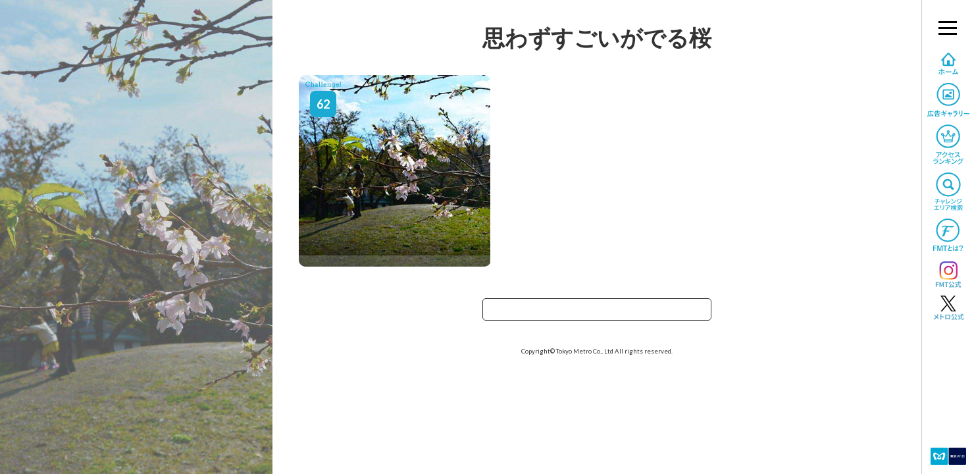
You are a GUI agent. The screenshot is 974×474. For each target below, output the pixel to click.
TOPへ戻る (597, 313)
